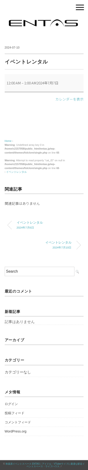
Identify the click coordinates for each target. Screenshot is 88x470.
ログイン (11, 404)
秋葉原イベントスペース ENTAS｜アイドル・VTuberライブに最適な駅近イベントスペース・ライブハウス (45, 465)
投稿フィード (14, 413)
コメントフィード (18, 422)
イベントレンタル (16, 171)
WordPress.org (16, 431)
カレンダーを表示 (69, 99)
